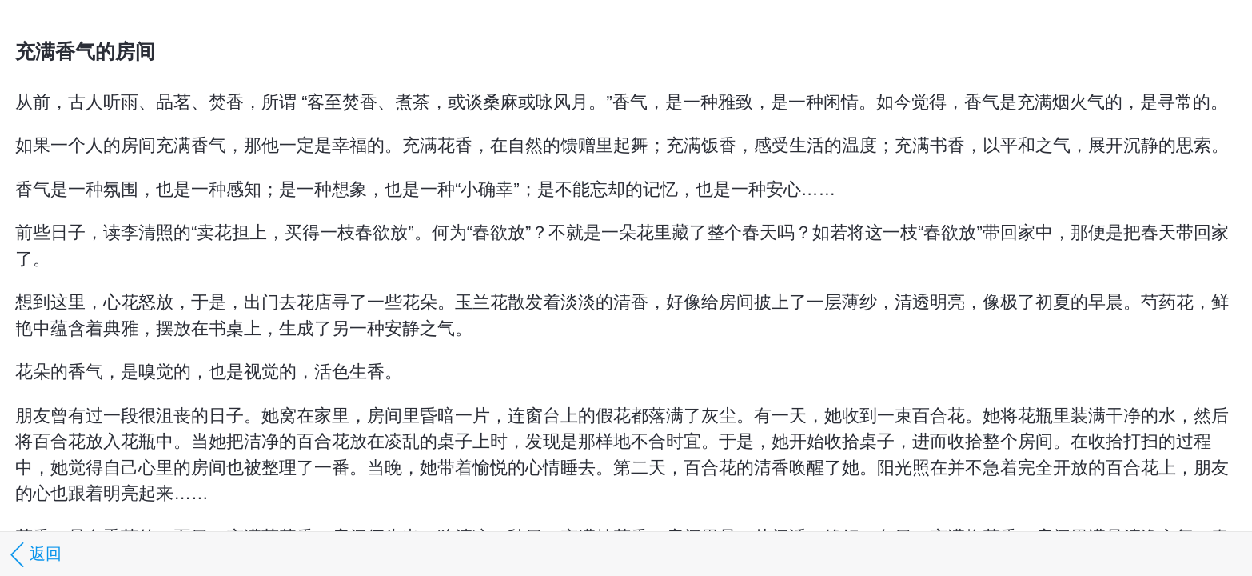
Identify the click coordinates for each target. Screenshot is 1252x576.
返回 (33, 554)
